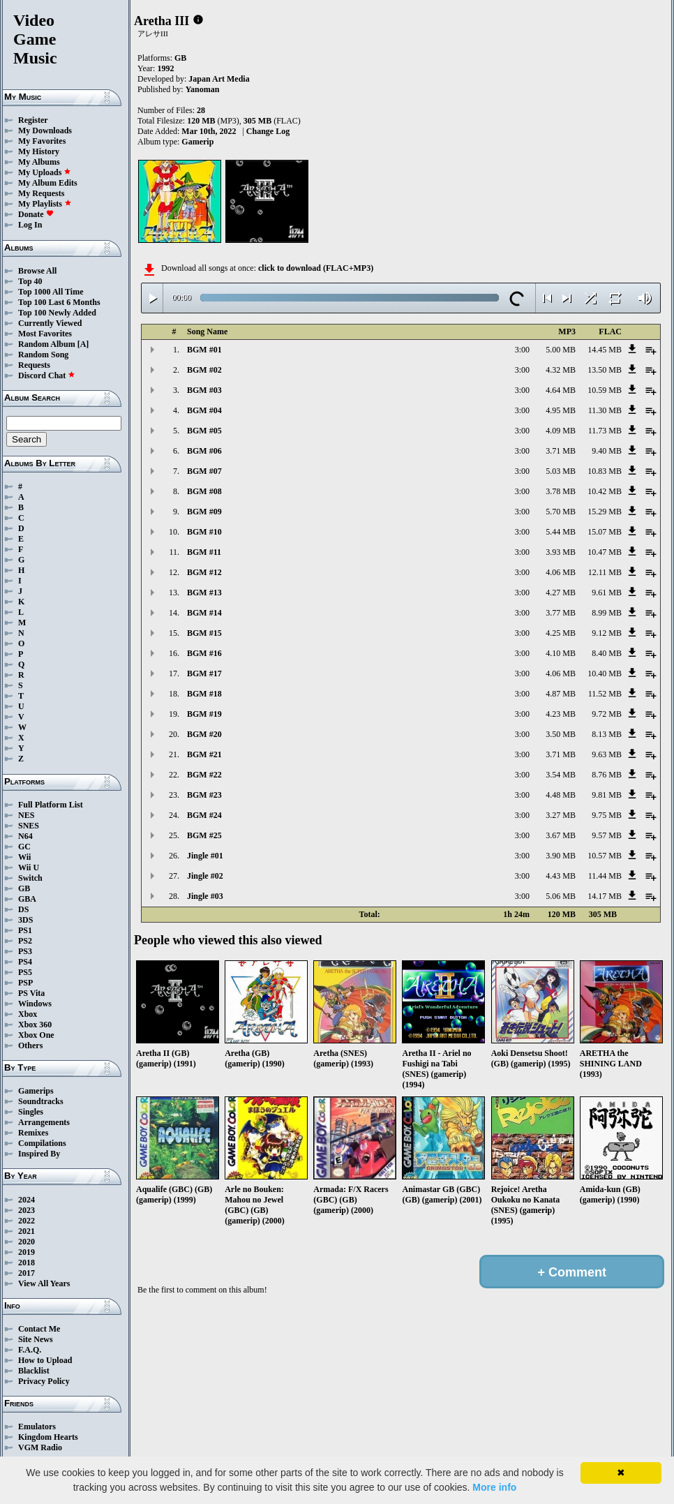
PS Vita (31, 993)
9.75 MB (607, 815)
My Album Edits (47, 183)
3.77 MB (561, 613)
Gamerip (197, 142)
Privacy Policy (44, 1381)
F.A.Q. (29, 1350)
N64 (25, 836)
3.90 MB (561, 856)
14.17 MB (604, 896)
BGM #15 (204, 633)
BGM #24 (204, 815)
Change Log (268, 131)
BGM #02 (204, 370)
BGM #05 (204, 430)
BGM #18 (204, 694)
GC (24, 846)
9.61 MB (607, 592)
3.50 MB (561, 734)
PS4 (25, 962)
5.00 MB (561, 350)
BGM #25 (204, 835)
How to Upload (45, 1360)
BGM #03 (204, 390)
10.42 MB (604, 491)
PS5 (25, 972)
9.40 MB (607, 451)
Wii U (28, 867)
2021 (26, 1231)
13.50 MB (604, 370)
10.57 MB (604, 856)
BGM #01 (204, 350)
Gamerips (36, 1091)
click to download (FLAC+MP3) (315, 268)
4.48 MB (561, 795)
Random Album (46, 344)
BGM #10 (204, 532)
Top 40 (30, 281)
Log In (30, 225)
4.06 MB (561, 572)
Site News (35, 1339)
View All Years (44, 1283)
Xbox (27, 1014)
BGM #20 (204, 734)
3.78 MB (561, 491)
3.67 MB (561, 835)
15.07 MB (604, 532)
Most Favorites (45, 333)
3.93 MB (561, 552)
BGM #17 (204, 673)
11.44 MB (605, 876)
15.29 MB (604, 511)
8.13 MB (607, 734)
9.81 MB (607, 795)
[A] (83, 344)
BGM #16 (204, 653)
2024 (26, 1200)
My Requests (41, 193)
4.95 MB (561, 410)
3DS (25, 920)
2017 (26, 1273)
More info (494, 1487)
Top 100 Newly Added (57, 313)
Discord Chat (46, 375)
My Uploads (44, 172)
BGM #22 (204, 775)
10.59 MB (604, 390)
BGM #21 (204, 754)
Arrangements (44, 1122)
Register (33, 120)
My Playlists (45, 204)
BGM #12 (204, 572)
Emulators (37, 1426)
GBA (27, 899)
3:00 (522, 350)
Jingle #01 (205, 856)
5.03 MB (561, 471)
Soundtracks (40, 1101)
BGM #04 (204, 410)
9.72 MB (607, 714)
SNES (28, 826)
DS (23, 909)
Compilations (42, 1143)
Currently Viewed (50, 323)
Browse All (37, 271)
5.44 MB (561, 532)
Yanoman (203, 89)
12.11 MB (605, 572)
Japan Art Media (218, 79)
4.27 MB (561, 592)
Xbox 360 (35, 1024)
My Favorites (42, 141)
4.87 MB (561, 694)
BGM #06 (204, 451)
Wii (24, 857)
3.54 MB (561, 775)
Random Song (43, 354)
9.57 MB (607, 835)
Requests (34, 365)
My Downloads (45, 130)
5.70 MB (561, 511)
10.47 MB (604, 552)
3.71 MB (561, 451)
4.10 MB (561, 653)
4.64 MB (561, 390)
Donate (36, 214)
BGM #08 (204, 491)
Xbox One (36, 1035)
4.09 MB (561, 430)
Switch (30, 878)
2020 (26, 1241)
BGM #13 (204, 592)
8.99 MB (607, 613)
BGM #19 (204, 714)
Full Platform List (50, 805)
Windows (35, 1003)
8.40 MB (607, 653)
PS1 (25, 930)
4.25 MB (561, 633)
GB (24, 888)
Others (30, 1045)
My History (38, 151)
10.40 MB (604, 673)
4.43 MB (561, 876)
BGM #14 (204, 613)
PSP (25, 983)
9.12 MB (607, 633)
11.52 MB (605, 694)
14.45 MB (604, 350)
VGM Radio (40, 1447)
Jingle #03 (205, 896)
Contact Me (39, 1329)
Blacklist (34, 1371)
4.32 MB (561, 370)
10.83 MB (604, 471)
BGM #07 (204, 471)
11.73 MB (605, 430)
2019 (26, 1252)
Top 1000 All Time (50, 292)
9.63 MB (607, 754)
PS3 (25, 951)
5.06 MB (561, 896)
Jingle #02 (205, 876)
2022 (26, 1221)
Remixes (33, 1133)
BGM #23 (204, 795)
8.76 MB (607, 775)
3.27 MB (561, 815)
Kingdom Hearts (48, 1437)
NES (26, 815)
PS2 (25, 941)
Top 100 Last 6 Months (59, 302)
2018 (26, 1262)
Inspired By (39, 1154)
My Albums (39, 162)
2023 (26, 1210)
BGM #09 (204, 511)
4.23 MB (561, 714)
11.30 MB (605, 410)
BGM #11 (204, 552)
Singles (30, 1112)
